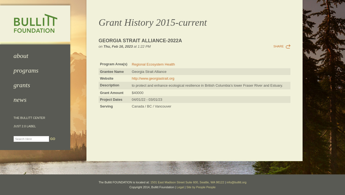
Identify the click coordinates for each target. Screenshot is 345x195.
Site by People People (201, 187)
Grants (22, 85)
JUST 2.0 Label (25, 126)
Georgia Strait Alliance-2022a (140, 40)
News (20, 99)
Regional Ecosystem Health (153, 64)
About (21, 56)
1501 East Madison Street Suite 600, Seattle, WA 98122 (187, 182)
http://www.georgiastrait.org (153, 78)
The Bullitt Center (29, 117)
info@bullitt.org (237, 182)
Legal (180, 187)
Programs (26, 70)
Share (278, 46)
